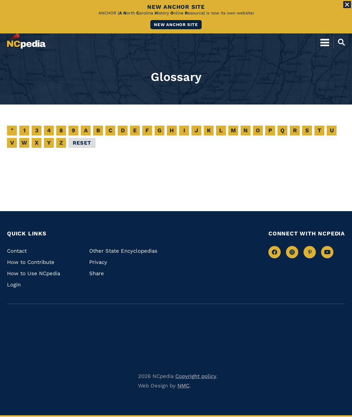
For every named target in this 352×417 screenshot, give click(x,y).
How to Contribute (30, 262)
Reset (82, 143)
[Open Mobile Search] (339, 42)
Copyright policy (195, 376)
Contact (17, 251)
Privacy (98, 262)
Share (96, 273)
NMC (183, 386)
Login (14, 285)
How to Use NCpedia (33, 273)
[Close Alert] (347, 4)
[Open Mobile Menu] (324, 42)
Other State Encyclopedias (123, 251)
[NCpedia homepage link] (26, 39)
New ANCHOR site (176, 24)
